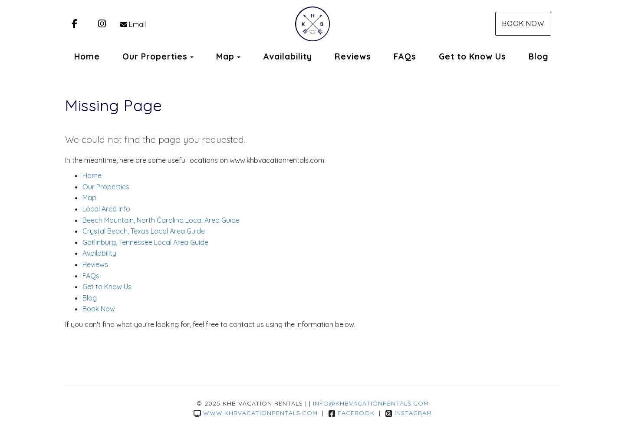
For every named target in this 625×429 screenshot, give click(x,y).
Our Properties (155, 56)
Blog (539, 56)
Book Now (523, 23)
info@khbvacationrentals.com (371, 403)
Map (225, 56)
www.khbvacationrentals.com (256, 413)
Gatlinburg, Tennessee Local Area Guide (145, 242)
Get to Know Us (472, 56)
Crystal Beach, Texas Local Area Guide (143, 231)
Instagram (408, 413)
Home (87, 56)
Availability (287, 56)
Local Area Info (106, 209)
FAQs (405, 56)
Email (133, 24)
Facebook (351, 413)
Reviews (353, 56)
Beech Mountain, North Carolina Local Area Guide (161, 220)
